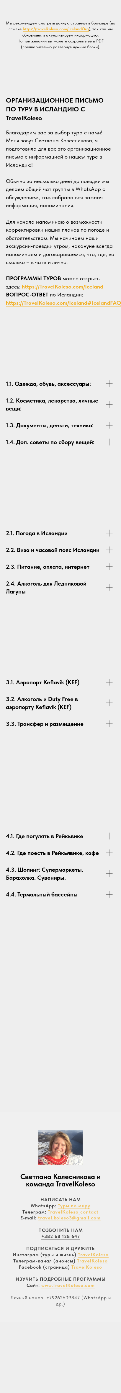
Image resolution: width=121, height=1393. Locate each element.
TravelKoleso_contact (73, 1212)
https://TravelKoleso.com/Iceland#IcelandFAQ (63, 302)
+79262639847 (63, 1297)
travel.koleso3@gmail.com (69, 1218)
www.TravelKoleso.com (68, 1285)
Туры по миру (74, 1206)
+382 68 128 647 (60, 1236)
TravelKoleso (93, 1254)
